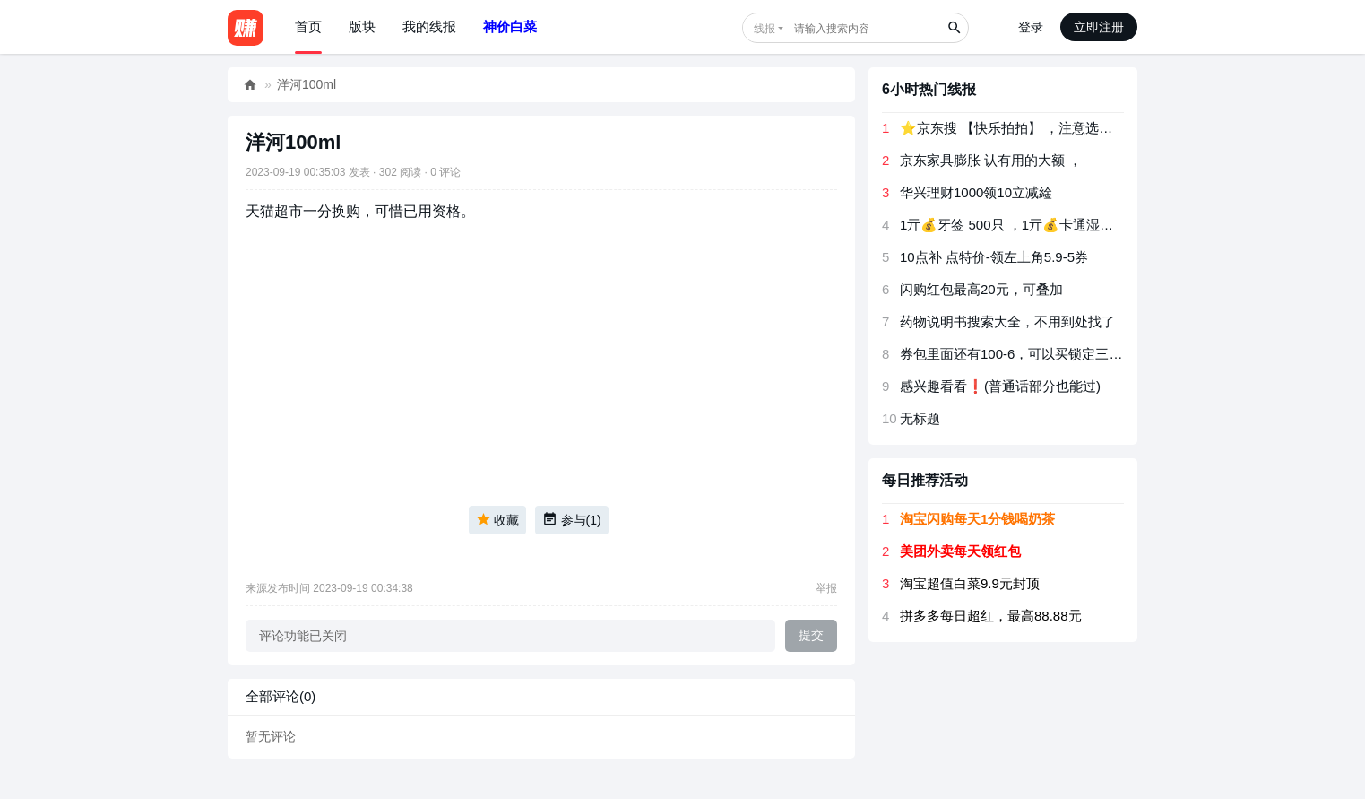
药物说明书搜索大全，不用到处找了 (1007, 321)
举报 (826, 588)
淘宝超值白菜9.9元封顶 (970, 583)
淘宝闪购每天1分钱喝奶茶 (977, 518)
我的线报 (429, 26)
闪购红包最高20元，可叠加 (981, 289)
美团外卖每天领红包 (960, 551)
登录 (1030, 27)
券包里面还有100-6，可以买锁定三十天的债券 (1038, 353)
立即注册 (1099, 27)
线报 (764, 28)
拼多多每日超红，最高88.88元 (991, 615)
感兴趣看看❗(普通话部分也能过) (1000, 386)
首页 (308, 26)
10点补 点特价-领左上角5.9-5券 (994, 257)
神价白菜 (510, 26)
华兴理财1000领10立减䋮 (976, 192)
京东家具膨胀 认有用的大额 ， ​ (993, 160)
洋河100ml (306, 84)
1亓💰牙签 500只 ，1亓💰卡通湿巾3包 (1017, 224)
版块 (362, 26)
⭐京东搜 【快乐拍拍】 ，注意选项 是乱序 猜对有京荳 (1064, 127)
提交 (811, 635)
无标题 (920, 418)
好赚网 (250, 85)
